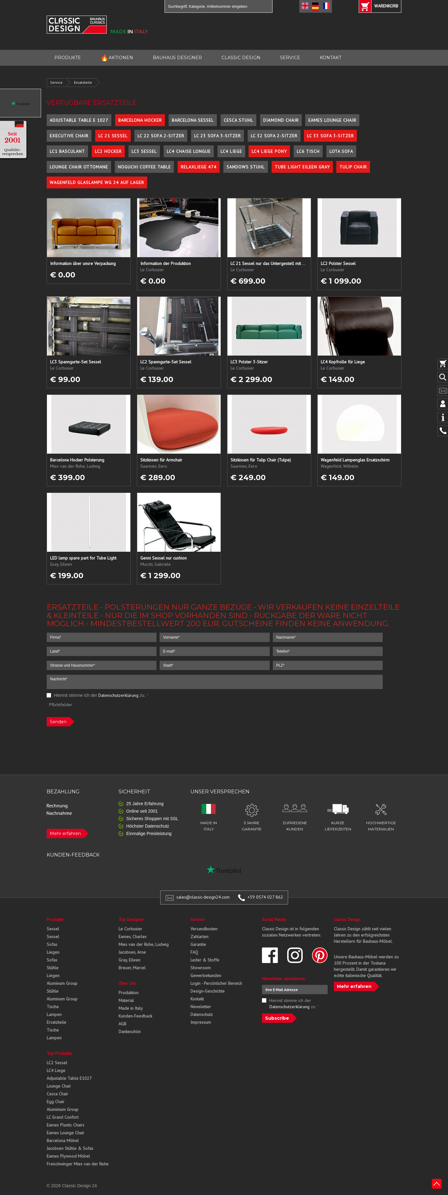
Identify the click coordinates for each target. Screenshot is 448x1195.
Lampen (54, 1014)
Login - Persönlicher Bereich (216, 983)
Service (56, 82)
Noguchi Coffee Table (144, 167)
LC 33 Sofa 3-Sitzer (330, 136)
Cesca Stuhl (238, 120)
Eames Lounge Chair (332, 120)
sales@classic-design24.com (203, 897)
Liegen (53, 952)
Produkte (55, 919)
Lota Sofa (341, 151)
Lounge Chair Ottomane (79, 167)
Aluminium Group (62, 1109)
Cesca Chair (57, 1094)
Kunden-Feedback (135, 1016)
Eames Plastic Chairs (65, 1125)
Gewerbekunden (205, 975)
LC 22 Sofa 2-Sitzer (161, 136)
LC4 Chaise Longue (189, 151)
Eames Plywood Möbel (68, 1156)
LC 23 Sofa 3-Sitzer (217, 136)
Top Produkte (59, 1053)
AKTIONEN (116, 58)
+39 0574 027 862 (265, 897)
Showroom (200, 968)
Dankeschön (130, 1031)
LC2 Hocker (108, 151)
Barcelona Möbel (63, 1140)
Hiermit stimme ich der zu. (97, 695)
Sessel (53, 929)
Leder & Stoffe (204, 960)
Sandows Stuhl (245, 167)
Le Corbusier (130, 929)
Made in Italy (131, 1008)
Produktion (128, 992)
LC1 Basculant (67, 151)
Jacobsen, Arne (132, 952)
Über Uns (127, 983)
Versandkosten (203, 929)
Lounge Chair (59, 1086)
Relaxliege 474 (199, 167)
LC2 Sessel (57, 1062)
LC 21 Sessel (113, 136)
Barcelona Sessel (193, 120)
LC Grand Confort (62, 1117)
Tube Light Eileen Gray (302, 167)
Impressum (200, 1022)
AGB (122, 1024)
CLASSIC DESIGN (241, 57)
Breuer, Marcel (132, 968)
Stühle (52, 968)
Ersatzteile (83, 82)
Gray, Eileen (129, 960)
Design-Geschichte (207, 991)
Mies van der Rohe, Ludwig (144, 944)
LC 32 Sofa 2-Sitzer (274, 136)
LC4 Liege (231, 151)
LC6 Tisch (308, 151)
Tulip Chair (353, 167)
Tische (53, 1006)
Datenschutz (201, 1014)
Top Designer (131, 919)
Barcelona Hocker (140, 120)
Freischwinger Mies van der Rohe (78, 1164)
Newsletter (200, 1006)
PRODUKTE (67, 57)
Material (126, 1000)
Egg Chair (55, 1101)
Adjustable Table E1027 (69, 1078)
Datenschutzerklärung (118, 695)
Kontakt (197, 999)
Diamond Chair (281, 120)
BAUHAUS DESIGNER (177, 57)
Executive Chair (69, 136)
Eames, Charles (133, 936)
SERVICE (290, 57)
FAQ (194, 952)
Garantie (198, 944)
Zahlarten (199, 936)
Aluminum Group (62, 983)
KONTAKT (330, 57)
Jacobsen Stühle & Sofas (70, 1148)
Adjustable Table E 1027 (79, 120)
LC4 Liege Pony (269, 151)
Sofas (52, 944)
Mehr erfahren (65, 833)
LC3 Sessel (144, 151)
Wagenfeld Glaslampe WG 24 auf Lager (97, 182)
